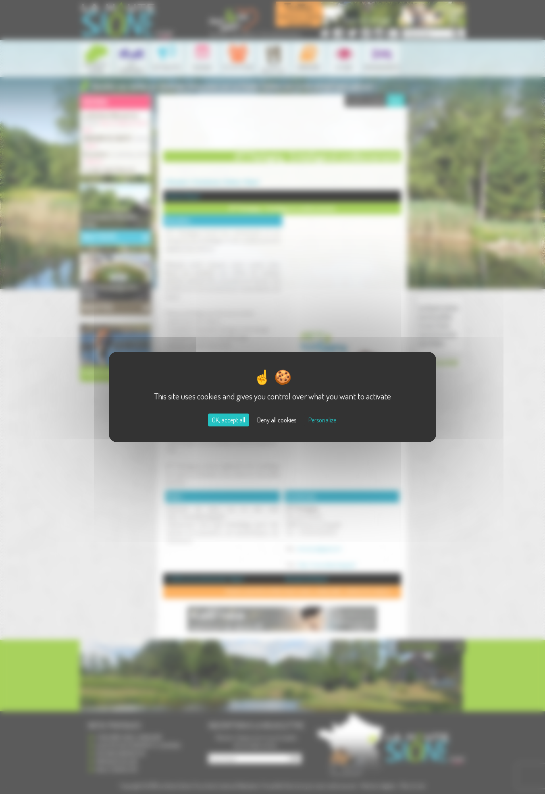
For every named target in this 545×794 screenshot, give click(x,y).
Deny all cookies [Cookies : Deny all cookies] (276, 420)
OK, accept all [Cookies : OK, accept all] (228, 420)
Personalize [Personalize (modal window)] (322, 420)
